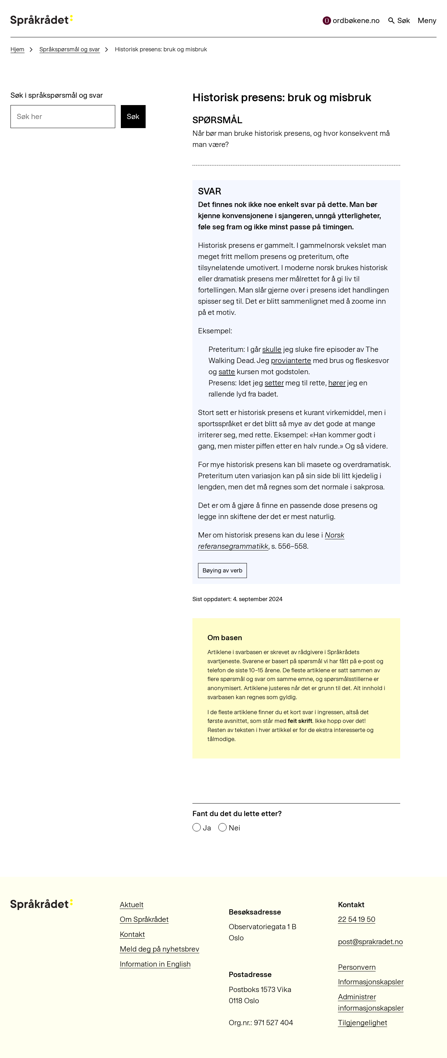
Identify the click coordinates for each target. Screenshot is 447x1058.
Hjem (17, 49)
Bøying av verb (222, 570)
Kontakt (132, 934)
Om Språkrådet (144, 919)
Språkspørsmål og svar (69, 49)
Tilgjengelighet (362, 1022)
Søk (398, 20)
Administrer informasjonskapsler (371, 1002)
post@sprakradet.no (370, 941)
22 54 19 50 (356, 919)
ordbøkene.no (351, 20)
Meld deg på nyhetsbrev (159, 949)
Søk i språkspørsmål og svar (56, 95)
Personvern (357, 967)
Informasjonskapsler (371, 981)
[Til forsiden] (41, 20)
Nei (234, 828)
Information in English (155, 964)
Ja (207, 828)
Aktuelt (132, 904)
